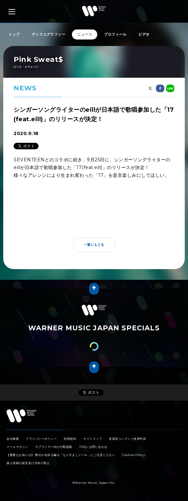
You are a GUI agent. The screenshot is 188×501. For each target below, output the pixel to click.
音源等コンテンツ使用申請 (127, 438)
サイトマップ (92, 438)
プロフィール (115, 34)
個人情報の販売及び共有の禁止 (28, 463)
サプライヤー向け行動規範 (53, 447)
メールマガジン (17, 447)
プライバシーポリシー (41, 438)
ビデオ (144, 34)
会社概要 (12, 438)
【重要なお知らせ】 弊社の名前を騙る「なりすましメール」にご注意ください (60, 455)
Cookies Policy (133, 455)
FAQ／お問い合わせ (93, 447)
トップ (14, 34)
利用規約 (70, 438)
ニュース (84, 34)
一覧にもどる (94, 245)
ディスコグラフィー (48, 34)
